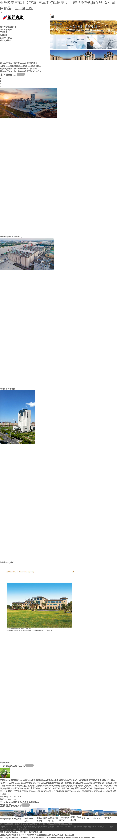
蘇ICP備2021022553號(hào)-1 (96, 827)
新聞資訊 (3, 35)
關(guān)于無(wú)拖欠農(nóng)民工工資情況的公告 (20, 71)
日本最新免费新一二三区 (85, 838)
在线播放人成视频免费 (65, 838)
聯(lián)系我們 (5, 40)
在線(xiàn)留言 (6, 38)
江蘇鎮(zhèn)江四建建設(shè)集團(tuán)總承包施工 (20, 66)
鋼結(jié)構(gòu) (6, 819)
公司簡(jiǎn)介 (6, 30)
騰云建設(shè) (24, 829)
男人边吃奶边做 (6, 838)
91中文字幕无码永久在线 (23, 838)
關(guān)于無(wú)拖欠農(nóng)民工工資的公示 (18, 63)
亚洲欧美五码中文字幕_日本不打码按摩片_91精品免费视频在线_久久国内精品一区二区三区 (37, 835)
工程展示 (3, 32)
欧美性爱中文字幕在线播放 (45, 838)
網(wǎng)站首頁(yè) (8, 27)
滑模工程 (17, 819)
